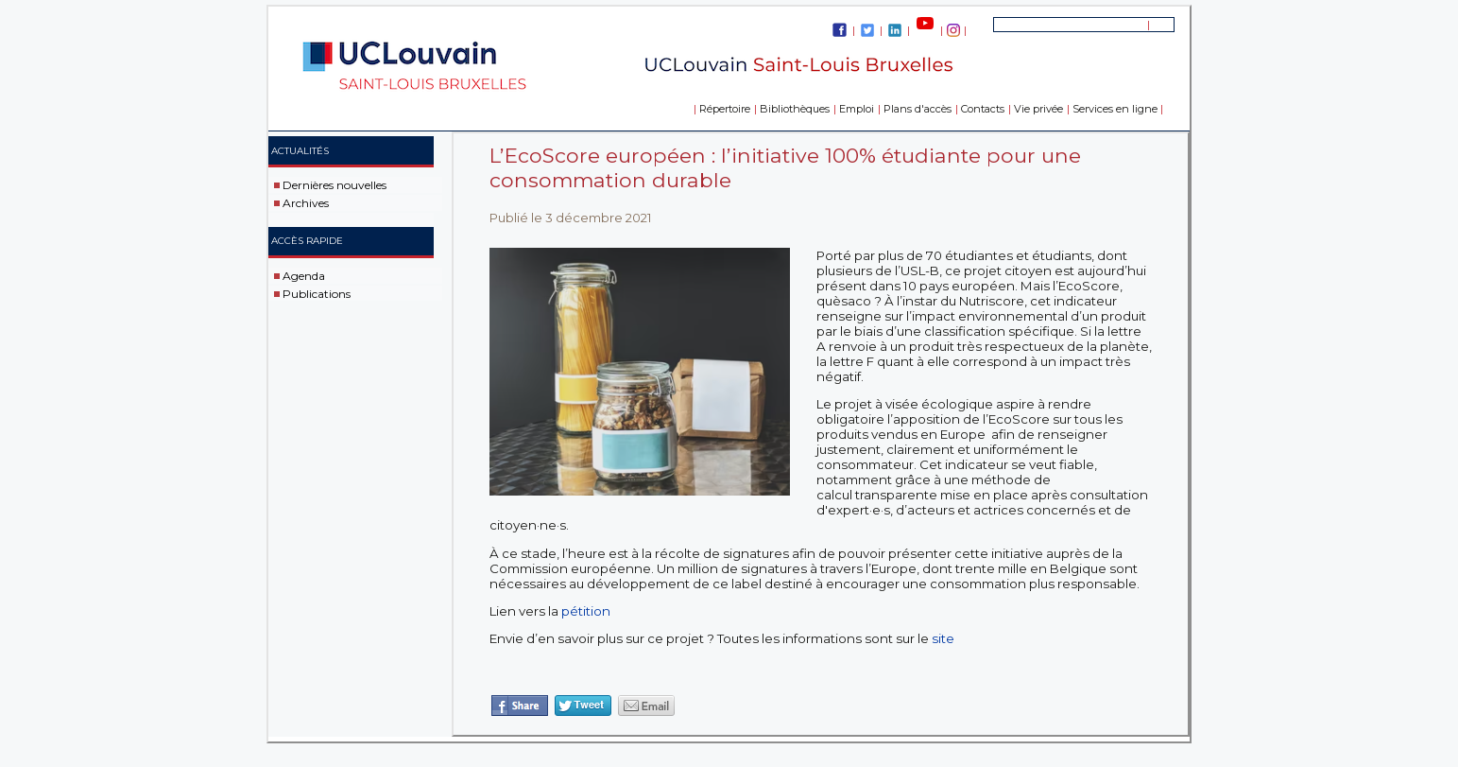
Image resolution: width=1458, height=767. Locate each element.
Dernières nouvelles (334, 185)
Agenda (304, 276)
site (943, 638)
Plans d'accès (917, 108)
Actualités (300, 151)
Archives (306, 203)
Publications (317, 293)
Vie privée (1038, 108)
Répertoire (724, 108)
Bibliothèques (795, 108)
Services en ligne (1115, 108)
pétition (585, 611)
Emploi (856, 108)
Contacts (982, 108)
